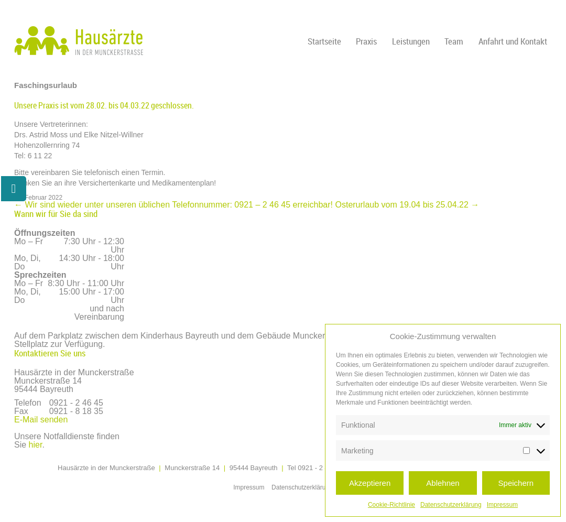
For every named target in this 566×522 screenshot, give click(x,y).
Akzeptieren (369, 482)
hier (35, 444)
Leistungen (411, 41)
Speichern (516, 482)
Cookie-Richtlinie (391, 504)
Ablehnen (442, 482)
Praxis (366, 41)
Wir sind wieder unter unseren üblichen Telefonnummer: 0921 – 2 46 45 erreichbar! (173, 204)
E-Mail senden (41, 419)
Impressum (502, 504)
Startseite (324, 41)
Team (453, 41)
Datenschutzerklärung (451, 504)
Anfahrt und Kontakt (512, 41)
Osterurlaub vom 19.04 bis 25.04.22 (407, 204)
